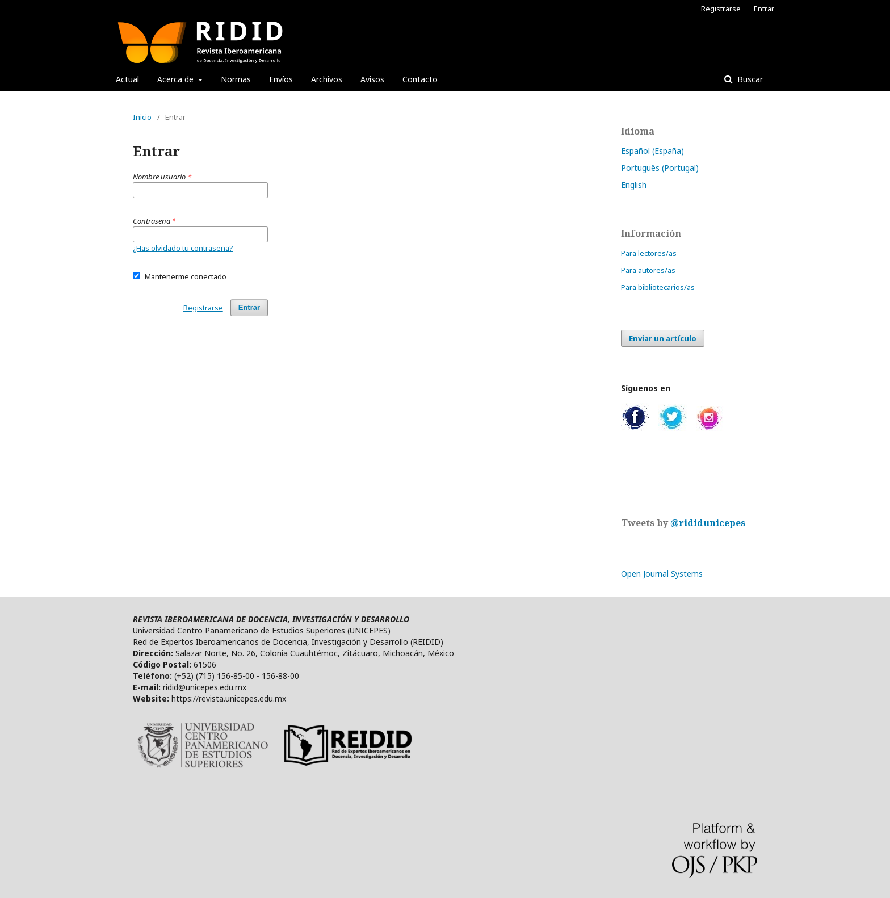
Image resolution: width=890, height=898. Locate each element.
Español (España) (652, 150)
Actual (127, 79)
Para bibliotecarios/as (658, 287)
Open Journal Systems (662, 573)
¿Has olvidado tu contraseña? (183, 248)
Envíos (281, 79)
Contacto (420, 79)
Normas (236, 79)
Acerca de (176, 79)
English (633, 184)
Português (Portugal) (660, 167)
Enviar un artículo (662, 338)
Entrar (764, 8)
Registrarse (721, 8)
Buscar (749, 79)
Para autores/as (648, 270)
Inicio (142, 117)
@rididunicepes (707, 523)
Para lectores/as (649, 253)
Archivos (326, 79)
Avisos (372, 79)
